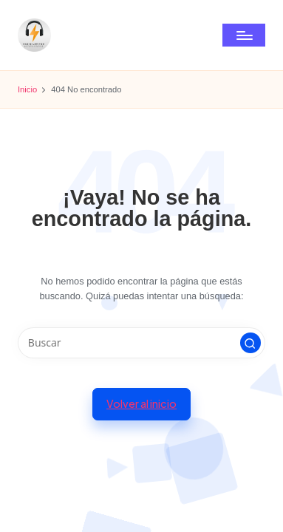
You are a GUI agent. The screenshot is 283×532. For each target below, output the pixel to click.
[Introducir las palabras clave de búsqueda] (141, 342)
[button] (250, 342)
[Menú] (243, 35)
